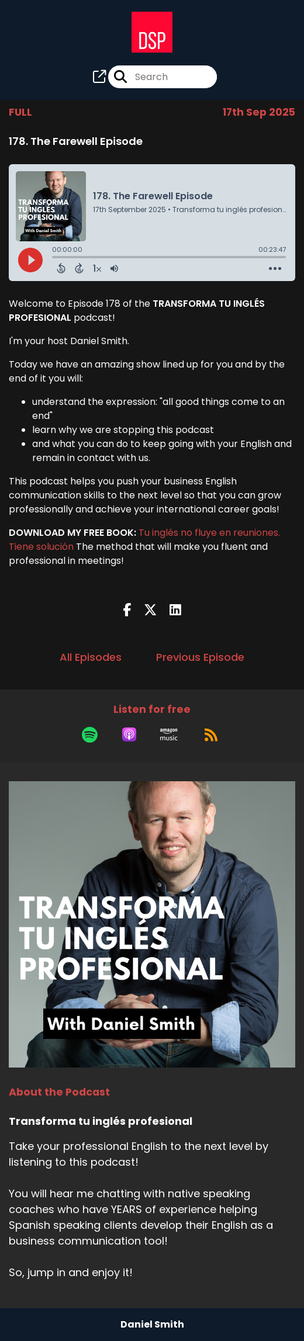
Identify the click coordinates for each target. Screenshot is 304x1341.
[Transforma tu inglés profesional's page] (99, 77)
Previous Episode (200, 657)
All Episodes (91, 657)
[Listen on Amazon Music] (169, 734)
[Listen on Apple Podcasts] (129, 734)
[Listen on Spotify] (89, 734)
